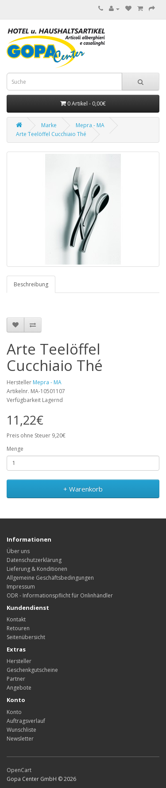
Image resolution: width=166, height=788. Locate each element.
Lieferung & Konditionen (37, 569)
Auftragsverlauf (26, 721)
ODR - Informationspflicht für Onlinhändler (60, 595)
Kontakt (16, 619)
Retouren (18, 628)
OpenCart (19, 770)
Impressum (21, 586)
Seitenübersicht (26, 637)
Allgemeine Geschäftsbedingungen (50, 577)
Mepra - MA (90, 125)
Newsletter (20, 738)
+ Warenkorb (83, 488)
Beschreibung (31, 284)
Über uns (18, 551)
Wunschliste (21, 729)
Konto (14, 712)
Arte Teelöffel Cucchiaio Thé (51, 134)
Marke (49, 125)
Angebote (19, 687)
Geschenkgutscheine (32, 670)
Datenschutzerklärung (34, 560)
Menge (15, 449)
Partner (16, 679)
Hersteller (19, 661)
